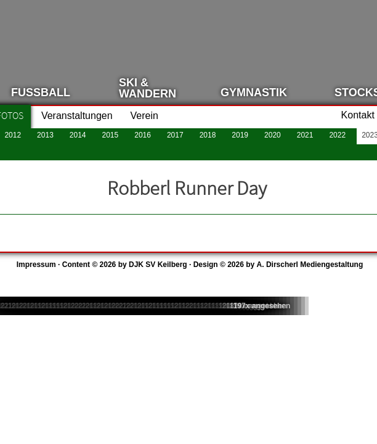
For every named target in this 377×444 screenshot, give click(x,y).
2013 (45, 135)
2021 (305, 135)
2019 (240, 135)
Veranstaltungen (77, 115)
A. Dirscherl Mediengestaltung (310, 264)
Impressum (36, 264)
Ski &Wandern (147, 88)
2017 (175, 135)
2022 (337, 135)
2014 (78, 135)
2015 (110, 135)
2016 (142, 135)
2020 (272, 135)
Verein (144, 115)
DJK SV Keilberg (158, 264)
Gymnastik (254, 92)
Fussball (40, 92)
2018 (208, 135)
